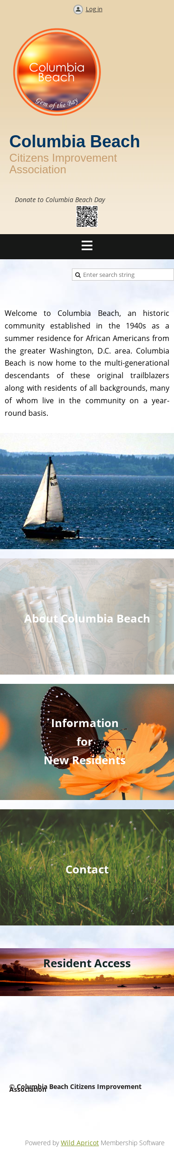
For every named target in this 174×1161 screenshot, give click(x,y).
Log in (94, 9)
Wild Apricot (80, 1142)
